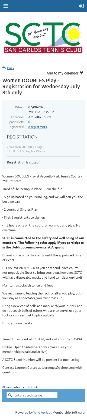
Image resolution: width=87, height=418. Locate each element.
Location (17, 117)
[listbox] (65, 73)
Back (10, 68)
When (19, 107)
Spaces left (16, 122)
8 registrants (37, 126)
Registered (15, 126)
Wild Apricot (42, 412)
